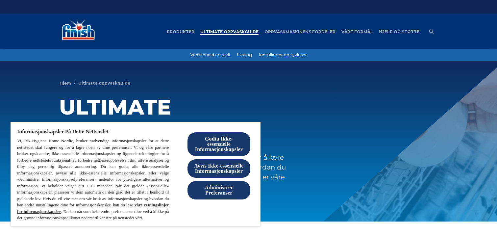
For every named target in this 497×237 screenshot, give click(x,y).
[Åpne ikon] (431, 32)
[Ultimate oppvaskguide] (229, 32)
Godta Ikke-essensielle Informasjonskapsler (219, 144)
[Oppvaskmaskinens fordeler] (300, 32)
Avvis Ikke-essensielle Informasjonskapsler (218, 168)
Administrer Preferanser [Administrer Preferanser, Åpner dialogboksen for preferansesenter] (219, 190)
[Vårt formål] (357, 32)
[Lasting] (244, 55)
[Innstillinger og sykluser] (283, 55)
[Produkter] (180, 32)
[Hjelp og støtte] (399, 32)
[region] (136, 173)
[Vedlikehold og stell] (210, 55)
